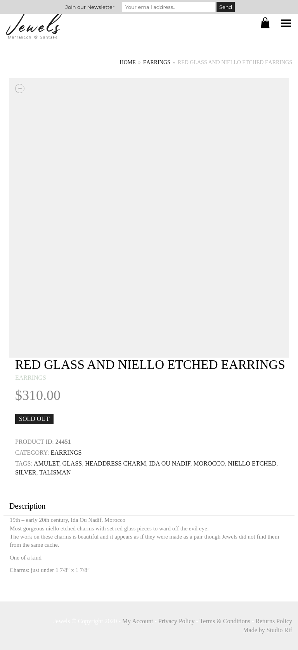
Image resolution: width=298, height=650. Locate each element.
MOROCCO (209, 463)
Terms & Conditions (225, 621)
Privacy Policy (176, 621)
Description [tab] (27, 506)
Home (128, 62)
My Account (137, 621)
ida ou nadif (169, 463)
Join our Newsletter (90, 7)
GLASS (72, 463)
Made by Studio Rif (267, 630)
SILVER (25, 472)
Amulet (46, 463)
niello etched (252, 463)
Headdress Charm (115, 463)
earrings (156, 62)
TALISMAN (55, 472)
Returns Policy (273, 621)
